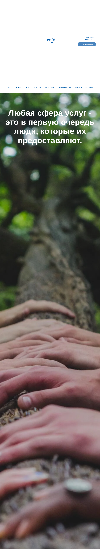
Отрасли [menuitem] (37, 87)
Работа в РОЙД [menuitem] (49, 87)
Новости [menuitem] (78, 87)
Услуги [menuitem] (26, 87)
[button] (87, 44)
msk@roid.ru (91, 37)
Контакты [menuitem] (89, 87)
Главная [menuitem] (10, 87)
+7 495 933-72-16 (89, 39)
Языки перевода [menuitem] (64, 87)
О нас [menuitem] (18, 87)
